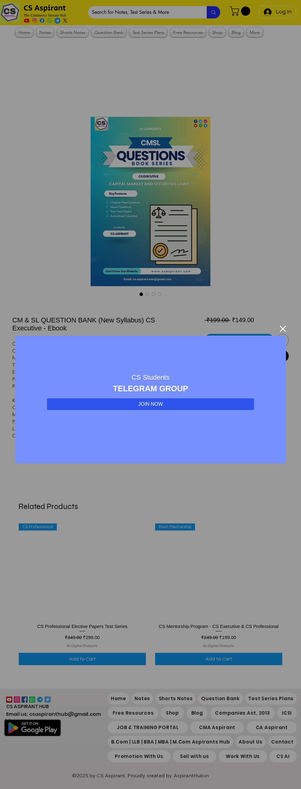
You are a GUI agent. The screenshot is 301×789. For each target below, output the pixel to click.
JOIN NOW (150, 404)
